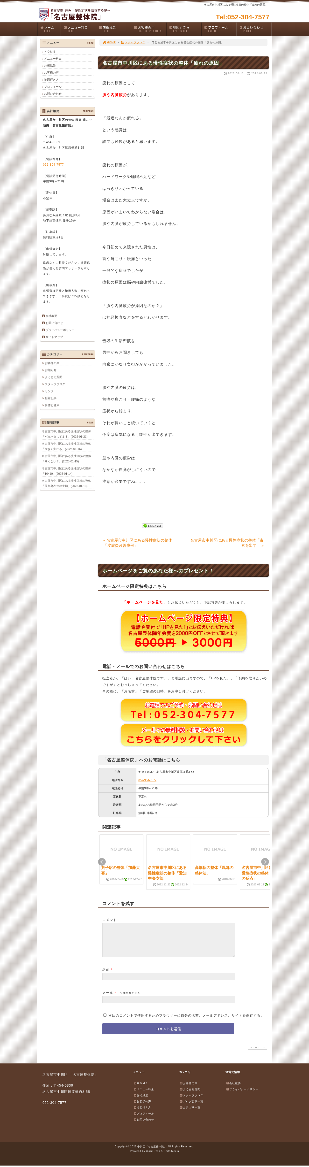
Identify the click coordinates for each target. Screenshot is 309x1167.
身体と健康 (52, 405)
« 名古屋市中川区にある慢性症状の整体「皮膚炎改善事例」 (137, 542)
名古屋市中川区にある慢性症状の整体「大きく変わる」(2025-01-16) (66, 446)
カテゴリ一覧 (190, 1113)
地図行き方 (185, 29)
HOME (109, 42)
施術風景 (115, 29)
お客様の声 (150, 29)
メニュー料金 (79, 29)
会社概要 (51, 316)
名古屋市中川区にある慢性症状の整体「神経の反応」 (261, 873)
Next (265, 862)
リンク (49, 391)
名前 (106, 975)
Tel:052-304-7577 (242, 17)
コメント (109, 920)
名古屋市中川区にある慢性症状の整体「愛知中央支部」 (167, 873)
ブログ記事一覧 (191, 1107)
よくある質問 (53, 377)
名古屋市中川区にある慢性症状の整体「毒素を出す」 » (227, 542)
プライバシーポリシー (60, 330)
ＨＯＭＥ (50, 51)
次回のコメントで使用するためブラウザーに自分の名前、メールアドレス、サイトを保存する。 (186, 1021)
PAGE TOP (257, 1053)
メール (107, 998)
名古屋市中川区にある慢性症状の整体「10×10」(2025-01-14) (66, 471)
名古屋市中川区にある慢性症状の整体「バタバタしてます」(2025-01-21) (66, 434)
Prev (102, 862)
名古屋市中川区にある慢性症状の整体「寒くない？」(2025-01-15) (66, 458)
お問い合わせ (255, 29)
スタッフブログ (132, 42)
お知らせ (50, 370)
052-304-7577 (147, 780)
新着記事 (50, 398)
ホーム (50, 29)
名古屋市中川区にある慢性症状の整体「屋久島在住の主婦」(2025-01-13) (66, 483)
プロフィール (220, 29)
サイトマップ (54, 337)
